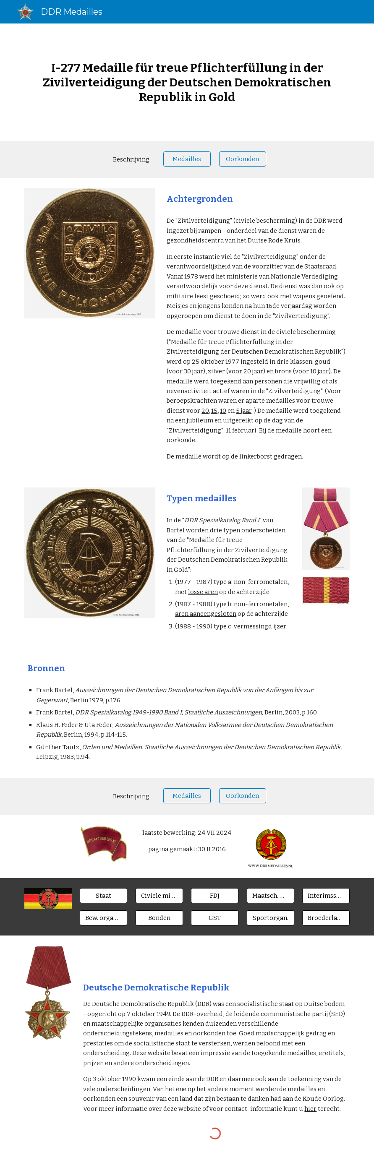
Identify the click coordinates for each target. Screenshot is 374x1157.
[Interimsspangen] (326, 896)
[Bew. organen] (103, 918)
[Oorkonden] (243, 159)
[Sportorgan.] (270, 918)
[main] (187, 82)
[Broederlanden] (326, 918)
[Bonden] (159, 918)
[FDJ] (214, 896)
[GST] (214, 918)
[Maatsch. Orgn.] (270, 896)
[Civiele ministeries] (159, 896)
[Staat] (103, 896)
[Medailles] (187, 159)
